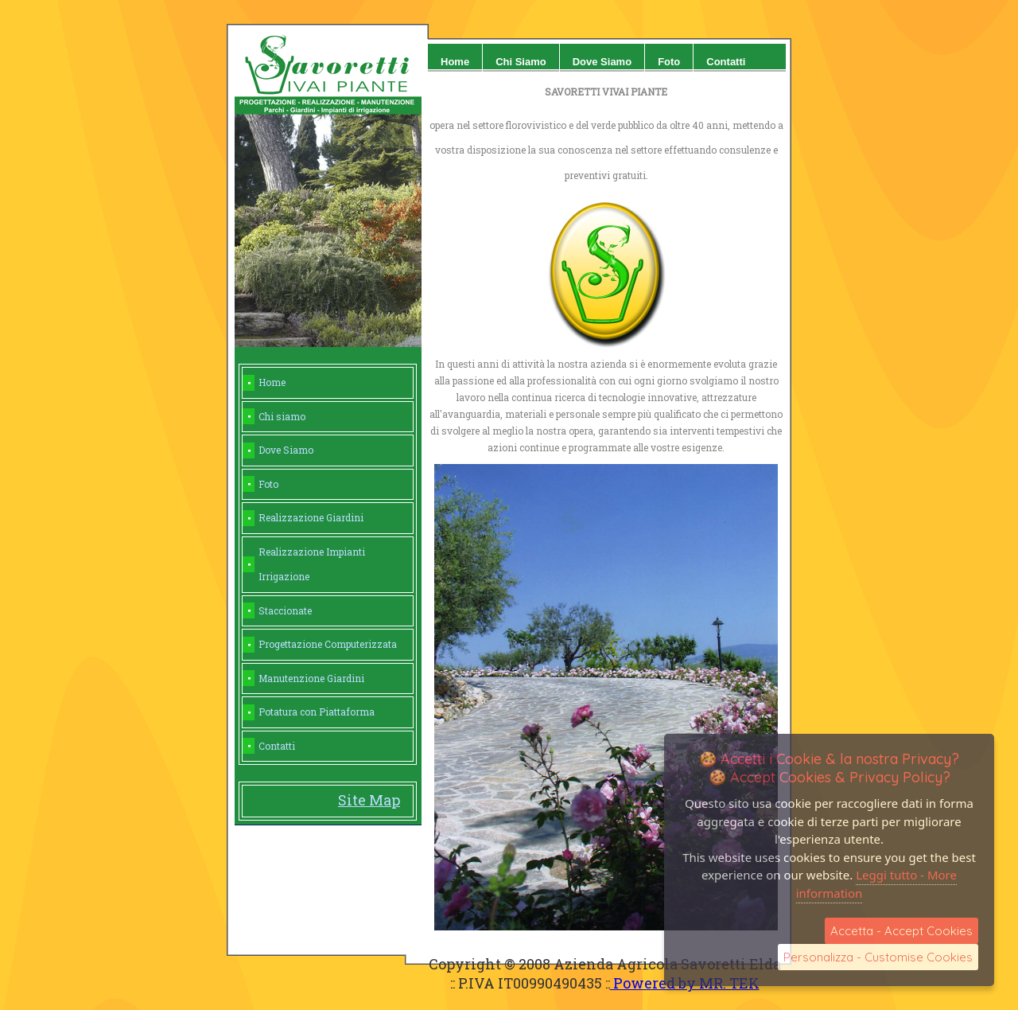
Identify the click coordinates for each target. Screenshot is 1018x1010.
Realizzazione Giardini (310, 517)
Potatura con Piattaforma (316, 711)
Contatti (725, 62)
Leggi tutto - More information (876, 884)
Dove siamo (602, 62)
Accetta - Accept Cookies (901, 930)
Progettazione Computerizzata (327, 644)
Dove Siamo (285, 449)
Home (272, 382)
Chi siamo (520, 62)
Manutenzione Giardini (311, 678)
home (455, 62)
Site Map (369, 799)
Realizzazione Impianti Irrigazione (311, 564)
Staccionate (285, 610)
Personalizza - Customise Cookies (878, 957)
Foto (669, 62)
